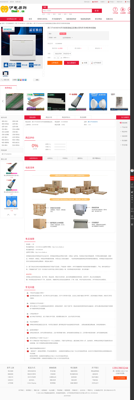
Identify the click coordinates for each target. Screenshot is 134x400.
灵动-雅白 (5, 129)
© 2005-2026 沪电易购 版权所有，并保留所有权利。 (51, 393)
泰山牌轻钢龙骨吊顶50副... (11, 175)
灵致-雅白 (15, 132)
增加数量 (61, 58)
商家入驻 (36, 390)
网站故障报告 (95, 371)
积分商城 (98, 19)
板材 (59, 14)
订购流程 (52, 374)
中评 (65, 158)
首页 (30, 19)
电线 (70, 14)
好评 (50, 158)
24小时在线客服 (120, 378)
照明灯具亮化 (42, 19)
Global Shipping (31, 383)
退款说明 (74, 380)
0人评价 (60, 48)
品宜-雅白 (29, 23)
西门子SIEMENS (20, 23)
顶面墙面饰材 (71, 19)
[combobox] (67, 11)
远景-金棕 (5, 126)
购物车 (96, 2)
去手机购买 (97, 63)
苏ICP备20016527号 (110, 390)
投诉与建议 (95, 377)
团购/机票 (53, 380)
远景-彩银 (15, 126)
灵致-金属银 (5, 134)
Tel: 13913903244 (93, 393)
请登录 (12, 2)
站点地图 (51, 390)
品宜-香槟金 (15, 137)
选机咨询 (95, 374)
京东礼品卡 (95, 383)
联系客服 (52, 383)
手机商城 (59, 390)
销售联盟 (67, 390)
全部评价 (33, 158)
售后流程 (10, 371)
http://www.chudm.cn (41, 252)
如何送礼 (31, 380)
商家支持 (120, 2)
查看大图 (6, 80)
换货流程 (74, 377)
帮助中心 (90, 390)
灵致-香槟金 (15, 134)
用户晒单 (96, 158)
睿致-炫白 (5, 121)
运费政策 (40, 261)
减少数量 (54, 58)
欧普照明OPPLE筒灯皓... (11, 208)
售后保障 (83, 117)
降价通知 (63, 33)
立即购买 (54, 63)
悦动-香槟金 (15, 145)
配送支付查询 (32, 374)
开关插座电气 (57, 19)
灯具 (43, 14)
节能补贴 (95, 380)
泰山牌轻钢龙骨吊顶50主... (11, 192)
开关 (49, 14)
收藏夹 (103, 2)
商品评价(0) (66, 117)
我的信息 (87, 2)
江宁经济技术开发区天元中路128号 (77, 393)
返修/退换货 (73, 383)
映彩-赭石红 (15, 142)
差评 (80, 158)
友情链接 (44, 390)
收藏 (85, 63)
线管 (54, 14)
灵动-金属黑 (5, 132)
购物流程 (10, 374)
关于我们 (21, 390)
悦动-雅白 (5, 145)
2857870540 (67, 396)
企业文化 (82, 390)
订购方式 (10, 377)
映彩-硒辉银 (5, 142)
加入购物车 (71, 63)
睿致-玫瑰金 (5, 124)
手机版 (112, 2)
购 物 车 (132, 197)
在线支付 (10, 380)
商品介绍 (49, 117)
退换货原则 (74, 371)
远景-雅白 (15, 124)
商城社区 (75, 390)
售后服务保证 (74, 374)
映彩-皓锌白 (5, 140)
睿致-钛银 (15, 121)
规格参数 (32, 117)
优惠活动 (109, 19)
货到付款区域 (32, 371)
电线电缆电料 (86, 19)
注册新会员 (53, 377)
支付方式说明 (32, 377)
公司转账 (10, 383)
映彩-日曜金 (15, 140)
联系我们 (28, 390)
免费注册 (18, 2)
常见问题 (52, 371)
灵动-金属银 (15, 129)
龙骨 (65, 14)
